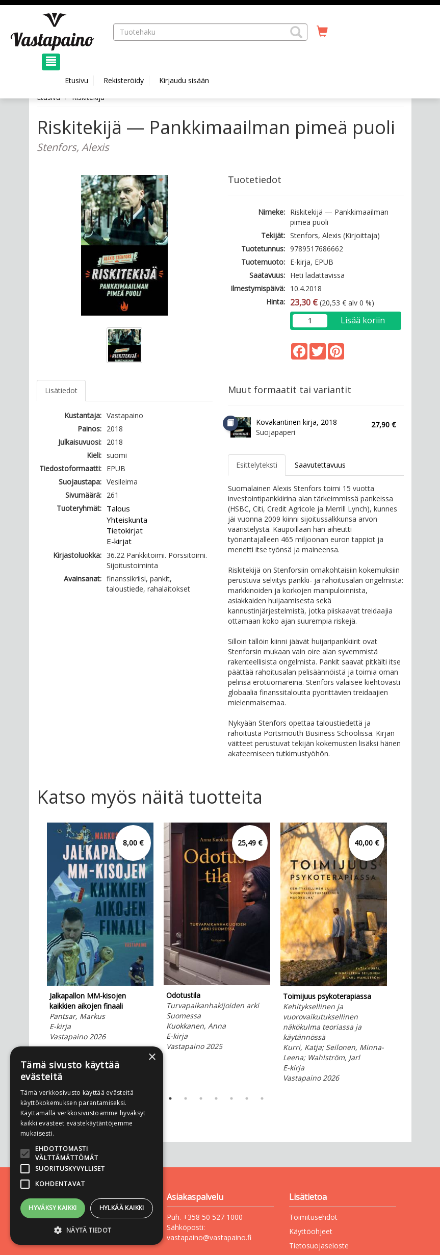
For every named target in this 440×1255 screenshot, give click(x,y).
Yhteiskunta (127, 520)
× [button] (152, 1057)
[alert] (86, 1145)
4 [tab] (216, 1098)
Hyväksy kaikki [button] (53, 1207)
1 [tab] (170, 1098)
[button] (296, 32)
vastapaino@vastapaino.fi (209, 1237)
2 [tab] (185, 1098)
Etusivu (76, 80)
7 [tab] (262, 1098)
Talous (118, 508)
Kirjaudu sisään (184, 80)
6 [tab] (247, 1098)
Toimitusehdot (313, 1217)
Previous (34, 954)
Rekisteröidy (123, 80)
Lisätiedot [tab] (61, 390)
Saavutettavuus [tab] (320, 465)
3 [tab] (201, 1098)
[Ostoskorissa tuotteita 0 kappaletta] (322, 31)
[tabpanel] (100, 933)
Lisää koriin (363, 320)
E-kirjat (119, 541)
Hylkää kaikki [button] (121, 1207)
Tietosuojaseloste (319, 1245)
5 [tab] (231, 1098)
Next (399, 954)
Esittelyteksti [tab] (256, 465)
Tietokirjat (125, 530)
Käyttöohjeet (310, 1231)
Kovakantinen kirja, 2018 (296, 422)
